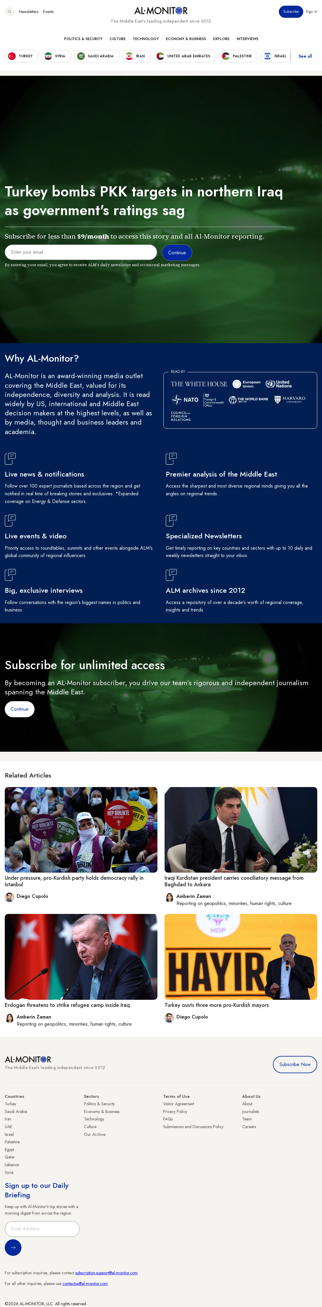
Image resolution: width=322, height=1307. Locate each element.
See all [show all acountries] (305, 56)
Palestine (12, 1142)
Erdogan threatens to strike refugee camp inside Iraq (67, 1005)
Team (247, 1119)
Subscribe (291, 11)
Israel (9, 1134)
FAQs (168, 1119)
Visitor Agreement (178, 1104)
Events (48, 12)
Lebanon (12, 1165)
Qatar (10, 1157)
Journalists (250, 1111)
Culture (118, 39)
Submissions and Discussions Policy (193, 1127)
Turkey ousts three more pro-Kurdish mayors (217, 1005)
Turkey (10, 1104)
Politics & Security (83, 39)
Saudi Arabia (16, 1111)
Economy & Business (186, 39)
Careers (249, 1127)
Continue (20, 709)
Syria (9, 1172)
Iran (8, 1119)
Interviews (247, 39)
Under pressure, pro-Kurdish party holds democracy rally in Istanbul (74, 881)
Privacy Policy (175, 1111)
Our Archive (94, 1134)
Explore (221, 39)
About (247, 1104)
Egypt (9, 1150)
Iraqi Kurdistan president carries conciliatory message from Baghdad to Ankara (234, 881)
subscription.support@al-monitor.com (106, 1273)
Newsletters (28, 12)
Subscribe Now (295, 1064)
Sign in (311, 11)
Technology (146, 39)
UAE (8, 1127)
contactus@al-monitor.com (85, 1283)
